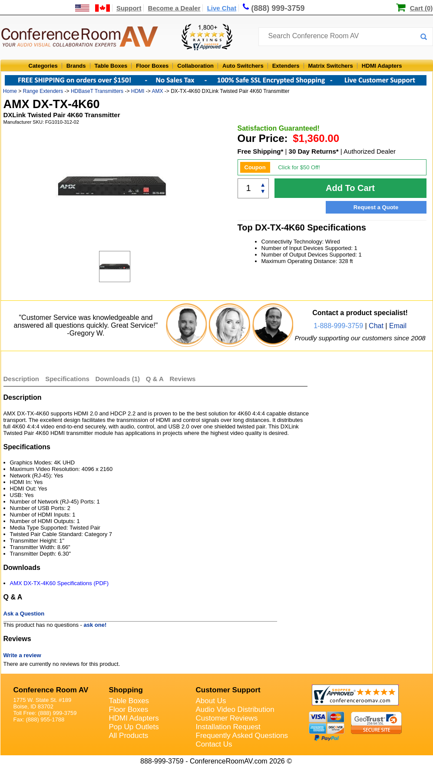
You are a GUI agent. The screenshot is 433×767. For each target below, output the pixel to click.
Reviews (182, 378)
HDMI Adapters (382, 66)
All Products (129, 735)
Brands (76, 66)
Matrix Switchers (330, 66)
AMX (157, 91)
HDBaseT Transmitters (97, 91)
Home (10, 91)
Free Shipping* (261, 151)
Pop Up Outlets (134, 727)
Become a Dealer (174, 8)
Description (21, 378)
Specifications (67, 378)
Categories (43, 66)
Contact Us (214, 744)
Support (129, 8)
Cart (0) (421, 8)
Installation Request (228, 727)
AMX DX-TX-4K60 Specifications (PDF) (59, 583)
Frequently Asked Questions (242, 735)
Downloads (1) (118, 378)
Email (398, 325)
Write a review (22, 655)
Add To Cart (350, 188)
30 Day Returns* (314, 151)
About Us (211, 701)
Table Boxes (111, 66)
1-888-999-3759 (338, 325)
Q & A (155, 378)
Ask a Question (24, 613)
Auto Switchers (243, 66)
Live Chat (222, 8)
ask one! (95, 625)
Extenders (286, 66)
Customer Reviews (227, 718)
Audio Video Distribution (235, 709)
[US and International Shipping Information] (92, 8)
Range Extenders (43, 91)
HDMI (138, 91)
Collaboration (195, 66)
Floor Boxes (152, 66)
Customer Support (228, 690)
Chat (376, 325)
